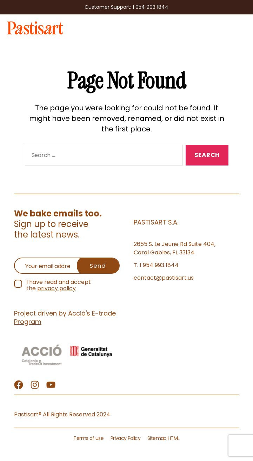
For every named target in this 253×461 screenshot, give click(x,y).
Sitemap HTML (163, 438)
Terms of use (89, 438)
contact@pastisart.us (164, 278)
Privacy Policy (125, 438)
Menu (241, 26)
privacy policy (56, 288)
